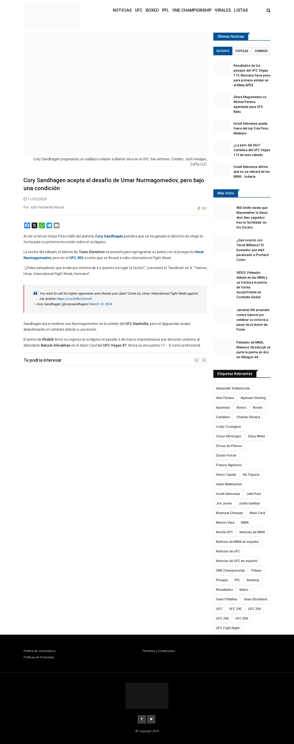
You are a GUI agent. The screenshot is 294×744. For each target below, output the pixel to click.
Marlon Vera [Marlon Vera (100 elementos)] (225, 522)
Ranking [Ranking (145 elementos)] (253, 580)
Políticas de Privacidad (39, 657)
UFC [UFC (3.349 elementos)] (219, 609)
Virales (223, 10)
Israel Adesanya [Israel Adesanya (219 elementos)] (228, 494)
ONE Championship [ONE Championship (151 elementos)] (230, 570)
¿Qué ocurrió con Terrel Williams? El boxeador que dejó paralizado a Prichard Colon (252, 250)
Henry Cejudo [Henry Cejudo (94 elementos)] (226, 475)
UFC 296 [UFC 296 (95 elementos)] (222, 618)
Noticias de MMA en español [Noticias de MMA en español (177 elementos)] (237, 542)
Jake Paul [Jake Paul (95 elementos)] (253, 494)
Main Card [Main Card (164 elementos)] (257, 513)
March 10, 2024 (100, 304)
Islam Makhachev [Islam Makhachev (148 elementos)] (229, 484)
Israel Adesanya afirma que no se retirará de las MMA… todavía (252, 172)
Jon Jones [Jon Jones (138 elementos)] (224, 503)
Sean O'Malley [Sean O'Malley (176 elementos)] (226, 599)
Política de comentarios (40, 651)
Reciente (222, 51)
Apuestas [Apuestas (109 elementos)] (223, 407)
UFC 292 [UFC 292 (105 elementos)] (235, 609)
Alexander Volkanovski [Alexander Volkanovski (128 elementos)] (233, 388)
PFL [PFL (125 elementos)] (237, 580)
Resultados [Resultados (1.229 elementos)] (224, 590)
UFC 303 (76, 258)
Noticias (122, 10)
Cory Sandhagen (109, 236)
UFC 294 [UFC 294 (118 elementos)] (254, 609)
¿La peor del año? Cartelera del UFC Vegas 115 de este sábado (252, 150)
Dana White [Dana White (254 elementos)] (256, 436)
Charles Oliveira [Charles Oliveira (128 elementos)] (248, 417)
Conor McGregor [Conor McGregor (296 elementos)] (229, 436)
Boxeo (152, 10)
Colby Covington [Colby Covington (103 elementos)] (228, 427)
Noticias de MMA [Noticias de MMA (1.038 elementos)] (252, 532)
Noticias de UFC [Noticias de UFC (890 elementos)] (228, 551)
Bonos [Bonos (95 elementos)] (241, 407)
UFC (139, 10)
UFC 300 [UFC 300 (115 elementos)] (241, 618)
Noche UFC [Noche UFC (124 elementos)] (224, 532)
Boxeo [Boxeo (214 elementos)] (258, 407)
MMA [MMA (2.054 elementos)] (245, 522)
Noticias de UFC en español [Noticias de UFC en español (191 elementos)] (236, 561)
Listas (241, 10)
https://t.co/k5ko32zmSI (74, 299)
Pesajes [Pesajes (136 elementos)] (222, 580)
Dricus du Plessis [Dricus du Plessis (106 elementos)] (229, 446)
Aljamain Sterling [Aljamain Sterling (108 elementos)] (253, 398)
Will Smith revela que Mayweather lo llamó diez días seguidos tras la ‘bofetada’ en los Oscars (252, 217)
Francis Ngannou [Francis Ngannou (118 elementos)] (229, 465)
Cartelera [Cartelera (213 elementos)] (223, 417)
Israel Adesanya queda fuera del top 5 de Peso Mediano (251, 128)
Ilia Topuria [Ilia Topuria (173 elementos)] (251, 475)
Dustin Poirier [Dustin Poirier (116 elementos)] (226, 455)
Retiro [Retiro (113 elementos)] (243, 590)
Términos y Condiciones (158, 651)
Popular (242, 51)
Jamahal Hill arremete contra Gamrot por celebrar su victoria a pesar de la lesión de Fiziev (252, 320)
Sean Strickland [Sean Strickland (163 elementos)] (255, 599)
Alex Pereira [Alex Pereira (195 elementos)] (225, 398)
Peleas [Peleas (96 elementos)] (256, 570)
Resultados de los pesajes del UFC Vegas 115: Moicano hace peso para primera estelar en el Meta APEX (252, 75)
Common (261, 51)
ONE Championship (192, 10)
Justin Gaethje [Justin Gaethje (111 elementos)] (249, 503)
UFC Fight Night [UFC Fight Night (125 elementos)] (227, 628)
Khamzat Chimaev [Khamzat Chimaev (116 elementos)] (229, 513)
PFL (165, 10)
